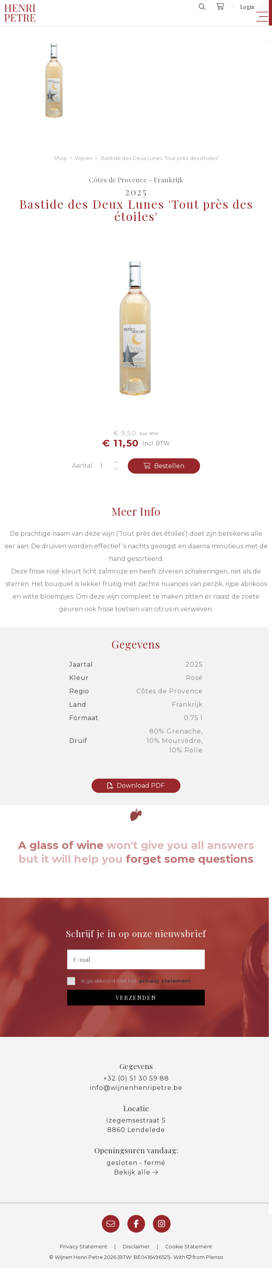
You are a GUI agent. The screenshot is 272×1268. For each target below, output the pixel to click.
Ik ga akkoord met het (129, 981)
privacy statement (165, 981)
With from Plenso (198, 1257)
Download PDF (136, 785)
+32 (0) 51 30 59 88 (136, 1078)
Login (247, 6)
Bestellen (163, 466)
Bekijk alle (136, 1172)
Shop (60, 158)
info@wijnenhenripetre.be (136, 1088)
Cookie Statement (188, 1247)
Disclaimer (136, 1247)
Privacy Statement (83, 1247)
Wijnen (83, 158)
